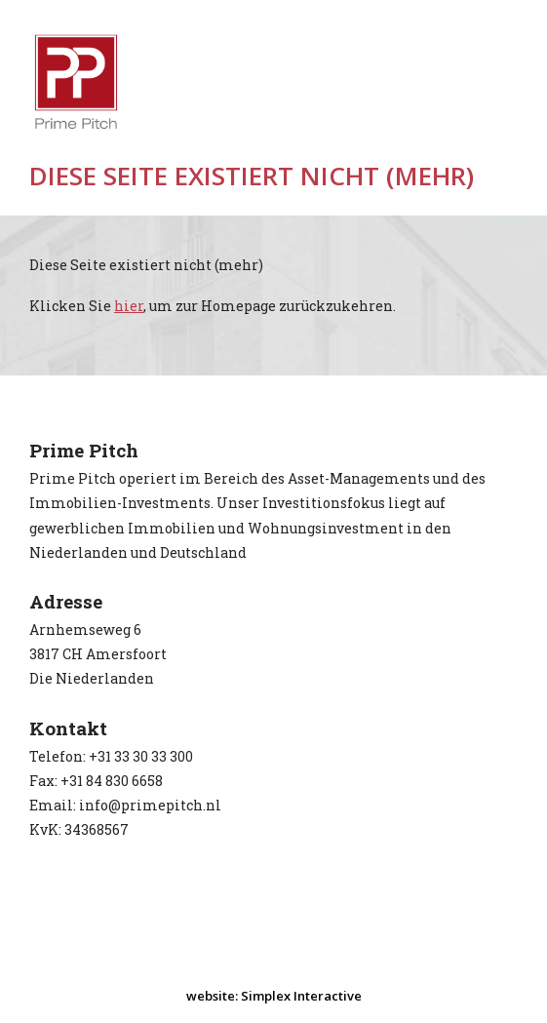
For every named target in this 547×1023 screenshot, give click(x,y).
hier (128, 305)
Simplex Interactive (301, 995)
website (210, 995)
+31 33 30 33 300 (141, 756)
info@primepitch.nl (150, 805)
